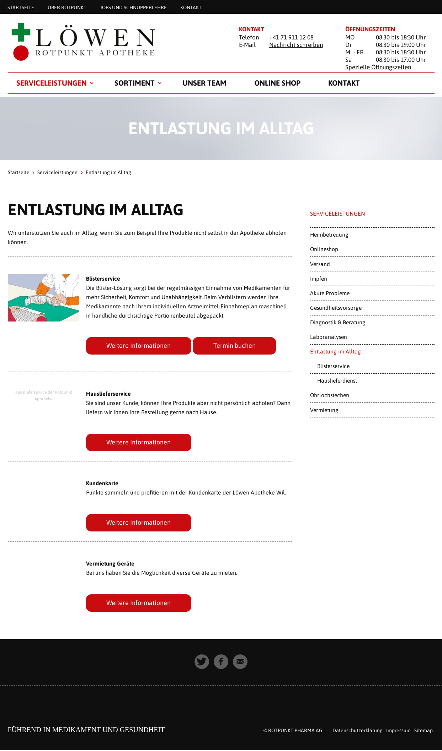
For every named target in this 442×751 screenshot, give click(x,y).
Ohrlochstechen (329, 395)
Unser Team (204, 83)
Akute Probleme (330, 293)
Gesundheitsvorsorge (336, 307)
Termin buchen (235, 345)
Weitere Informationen (139, 345)
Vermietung (324, 410)
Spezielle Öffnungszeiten (378, 67)
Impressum (398, 731)
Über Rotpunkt (67, 7)
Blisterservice (333, 366)
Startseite (20, 7)
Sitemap (423, 731)
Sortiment (135, 83)
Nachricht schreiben (296, 44)
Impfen (318, 278)
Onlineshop (324, 249)
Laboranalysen (328, 337)
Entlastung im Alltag (335, 351)
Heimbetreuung (329, 234)
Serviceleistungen (51, 83)
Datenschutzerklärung (357, 731)
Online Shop (277, 83)
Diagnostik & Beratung (338, 322)
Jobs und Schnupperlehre (133, 7)
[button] (202, 662)
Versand (320, 264)
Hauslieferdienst (337, 380)
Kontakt (191, 7)
